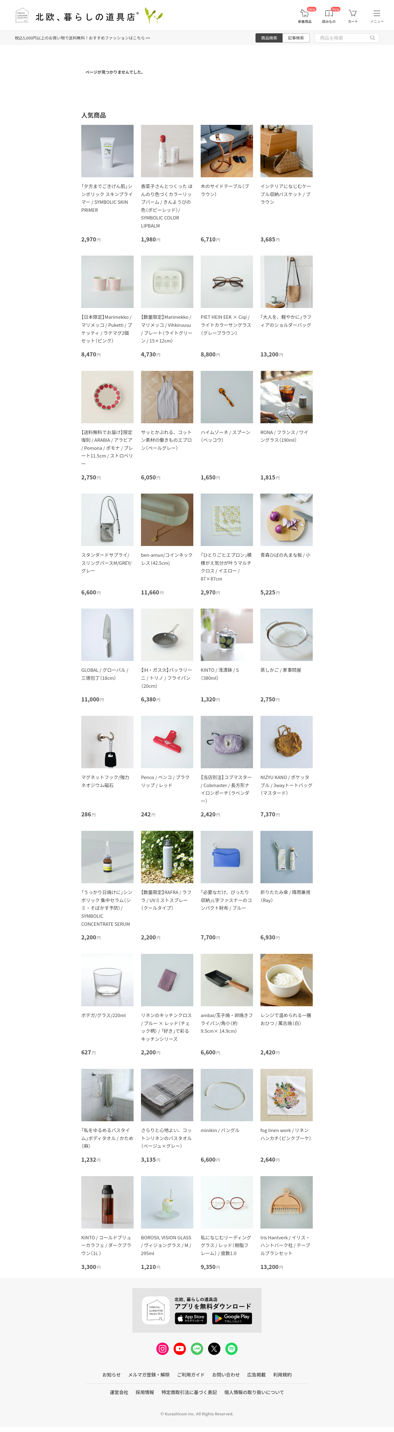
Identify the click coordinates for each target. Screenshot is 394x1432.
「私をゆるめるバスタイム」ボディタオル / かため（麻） (107, 1138)
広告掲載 (256, 1374)
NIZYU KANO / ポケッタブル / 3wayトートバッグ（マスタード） (286, 785)
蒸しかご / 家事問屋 (280, 670)
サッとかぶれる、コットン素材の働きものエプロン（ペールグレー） (166, 440)
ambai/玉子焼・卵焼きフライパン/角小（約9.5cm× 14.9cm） (227, 1023)
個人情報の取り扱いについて (254, 1392)
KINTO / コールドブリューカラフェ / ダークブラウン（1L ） (106, 1245)
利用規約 (282, 1374)
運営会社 (119, 1392)
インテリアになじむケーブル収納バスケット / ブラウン (285, 194)
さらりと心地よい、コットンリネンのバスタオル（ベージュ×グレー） (166, 1138)
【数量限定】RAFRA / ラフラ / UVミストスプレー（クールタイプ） (166, 900)
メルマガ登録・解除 (149, 1374)
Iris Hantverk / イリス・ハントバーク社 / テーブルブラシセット (285, 1245)
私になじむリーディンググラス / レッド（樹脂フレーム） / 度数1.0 (226, 1245)
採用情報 (145, 1392)
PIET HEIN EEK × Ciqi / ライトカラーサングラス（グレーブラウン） (226, 325)
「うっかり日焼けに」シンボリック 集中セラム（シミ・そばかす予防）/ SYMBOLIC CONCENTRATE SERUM (106, 908)
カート (353, 21)
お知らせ (112, 1374)
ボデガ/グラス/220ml (103, 1015)
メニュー (377, 21)
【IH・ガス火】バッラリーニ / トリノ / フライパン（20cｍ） (166, 678)
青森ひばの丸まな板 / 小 (285, 555)
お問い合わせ (226, 1374)
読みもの (329, 21)
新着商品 (305, 21)
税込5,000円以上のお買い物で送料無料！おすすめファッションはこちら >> (82, 38)
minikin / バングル (220, 1130)
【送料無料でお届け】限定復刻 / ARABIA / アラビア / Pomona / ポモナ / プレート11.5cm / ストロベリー (107, 448)
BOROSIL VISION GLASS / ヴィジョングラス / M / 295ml (166, 1245)
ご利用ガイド (191, 1374)
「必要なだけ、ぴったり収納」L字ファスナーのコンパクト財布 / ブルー (226, 900)
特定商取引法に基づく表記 (189, 1392)
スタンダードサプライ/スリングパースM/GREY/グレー (106, 563)
